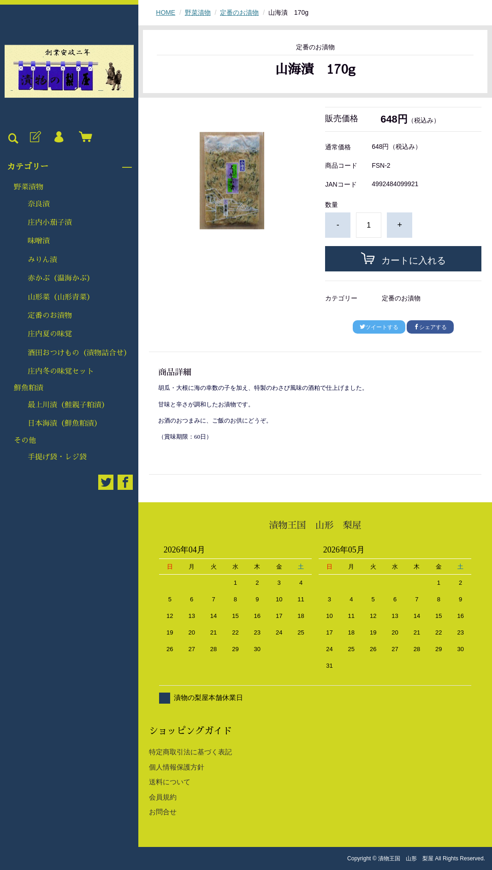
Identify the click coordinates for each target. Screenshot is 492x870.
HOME (165, 12)
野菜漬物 (28, 187)
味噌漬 (39, 241)
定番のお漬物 (50, 315)
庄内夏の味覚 (50, 334)
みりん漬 (42, 260)
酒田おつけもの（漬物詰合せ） (79, 353)
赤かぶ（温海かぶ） (61, 278)
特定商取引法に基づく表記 (190, 752)
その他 (25, 440)
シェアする (430, 327)
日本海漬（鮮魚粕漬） (64, 423)
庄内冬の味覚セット (61, 371)
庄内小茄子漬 (50, 222)
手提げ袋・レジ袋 (57, 457)
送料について (169, 782)
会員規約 (163, 797)
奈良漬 (39, 204)
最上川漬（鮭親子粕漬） (68, 405)
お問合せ (163, 812)
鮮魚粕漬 (28, 388)
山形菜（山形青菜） (61, 297)
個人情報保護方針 (176, 767)
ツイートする (379, 327)
